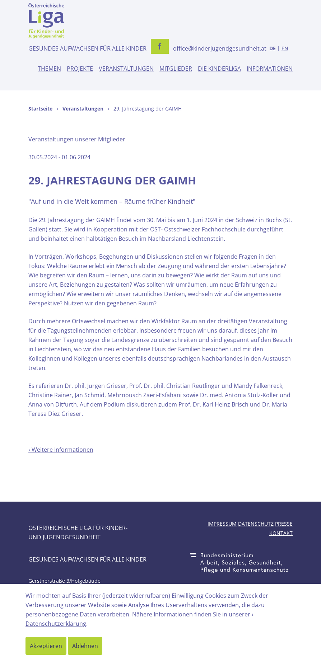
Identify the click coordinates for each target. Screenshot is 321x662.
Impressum (222, 523)
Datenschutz (256, 523)
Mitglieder (175, 68)
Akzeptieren (46, 646)
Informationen (270, 68)
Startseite (40, 108)
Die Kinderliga (219, 68)
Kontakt (281, 533)
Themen (49, 68)
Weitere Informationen (62, 450)
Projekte (80, 68)
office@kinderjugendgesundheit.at (219, 48)
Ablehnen (85, 646)
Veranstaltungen (126, 68)
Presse (284, 523)
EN (285, 48)
